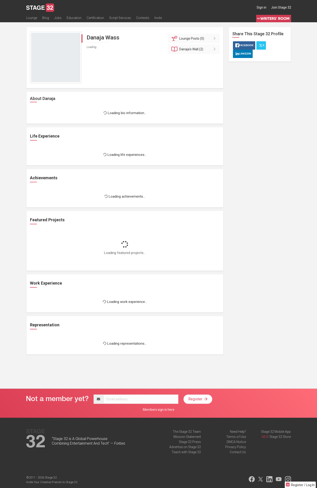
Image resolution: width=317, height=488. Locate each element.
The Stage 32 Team (187, 431)
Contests (142, 18)
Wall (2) (194, 49)
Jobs (58, 18)
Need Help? (238, 431)
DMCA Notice (236, 442)
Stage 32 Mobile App (276, 431)
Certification (95, 18)
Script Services (120, 18)
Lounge (31, 18)
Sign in (261, 7)
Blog (45, 18)
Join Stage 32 (281, 7)
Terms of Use (236, 437)
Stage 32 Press (190, 442)
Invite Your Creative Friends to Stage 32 (51, 482)
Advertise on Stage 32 (185, 447)
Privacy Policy (235, 447)
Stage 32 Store (280, 437)
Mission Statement (187, 437)
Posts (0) (194, 38)
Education (74, 18)
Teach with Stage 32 (186, 452)
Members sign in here (158, 409)
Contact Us (238, 452)
